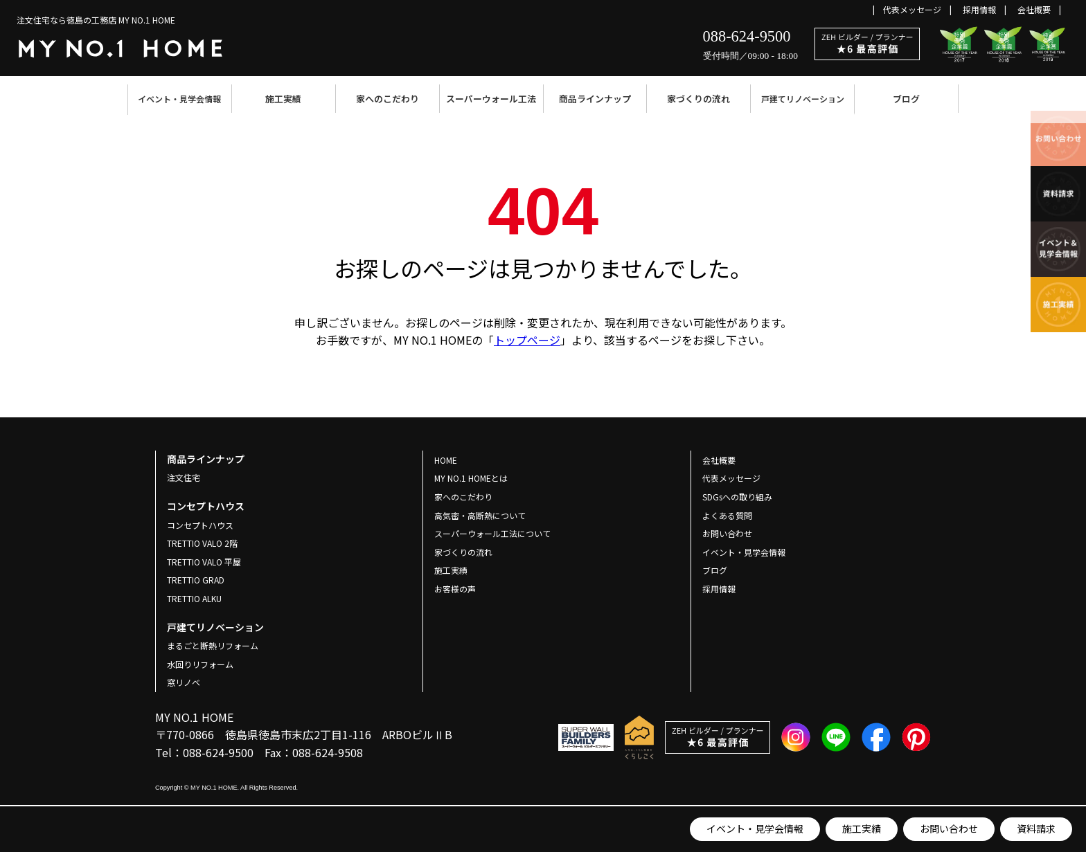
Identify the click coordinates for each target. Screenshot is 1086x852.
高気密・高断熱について (480, 515)
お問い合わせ (949, 828)
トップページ (527, 340)
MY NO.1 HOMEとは (471, 478)
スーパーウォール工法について (492, 533)
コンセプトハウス (200, 525)
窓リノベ (183, 682)
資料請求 (1036, 828)
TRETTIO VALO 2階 (202, 543)
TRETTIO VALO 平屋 (204, 562)
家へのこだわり (387, 98)
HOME (445, 460)
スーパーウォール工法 (491, 98)
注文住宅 (183, 477)
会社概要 (1034, 9)
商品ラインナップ (595, 98)
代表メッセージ (912, 9)
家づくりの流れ (698, 98)
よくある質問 (727, 515)
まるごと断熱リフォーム (212, 645)
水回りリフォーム (200, 664)
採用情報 (979, 9)
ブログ (906, 98)
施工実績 (283, 98)
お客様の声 (455, 589)
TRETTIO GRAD (195, 580)
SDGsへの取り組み (737, 496)
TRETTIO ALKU (194, 598)
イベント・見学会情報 (179, 99)
